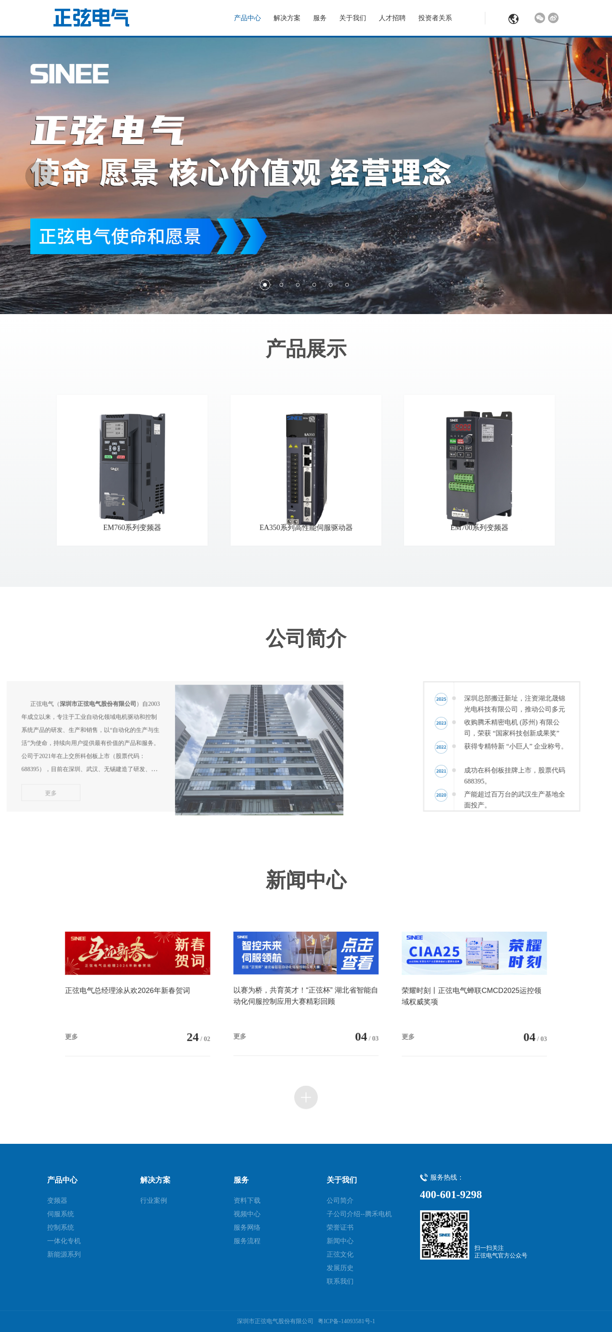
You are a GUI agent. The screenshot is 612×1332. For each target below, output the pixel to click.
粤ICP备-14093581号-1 (346, 1321)
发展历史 (340, 1267)
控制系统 (60, 1227)
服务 (320, 17)
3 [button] (298, 285)
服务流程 (247, 1240)
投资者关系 (435, 17)
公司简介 (340, 1200)
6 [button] (347, 285)
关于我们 (352, 17)
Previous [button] (39, 176)
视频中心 (247, 1213)
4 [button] (314, 285)
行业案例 (153, 1200)
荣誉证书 (340, 1227)
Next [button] (572, 176)
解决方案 (287, 17)
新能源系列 (64, 1254)
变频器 (57, 1200)
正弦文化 (340, 1254)
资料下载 (247, 1200)
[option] (306, 175)
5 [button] (331, 285)
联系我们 (340, 1281)
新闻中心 (340, 1240)
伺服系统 (60, 1213)
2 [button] (281, 285)
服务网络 (247, 1227)
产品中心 (247, 17)
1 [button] (265, 285)
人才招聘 (392, 17)
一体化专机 (64, 1240)
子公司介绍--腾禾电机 (359, 1213)
